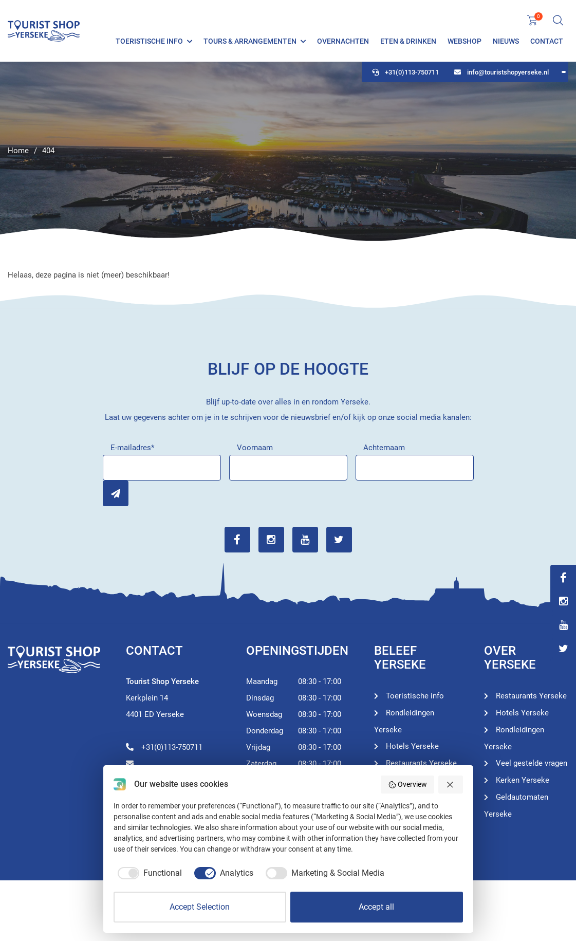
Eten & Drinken (408, 41)
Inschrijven (115, 493)
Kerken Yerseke (522, 780)
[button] (450, 785)
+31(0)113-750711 (405, 72)
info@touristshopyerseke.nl (501, 72)
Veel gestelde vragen (531, 763)
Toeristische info (149, 41)
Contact (546, 41)
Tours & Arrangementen (249, 41)
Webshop (464, 41)
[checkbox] (148, 873)
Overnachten (343, 41)
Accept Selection (200, 907)
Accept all (376, 907)
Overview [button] (408, 784)
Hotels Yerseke (412, 746)
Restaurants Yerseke (421, 763)
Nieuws (506, 41)
